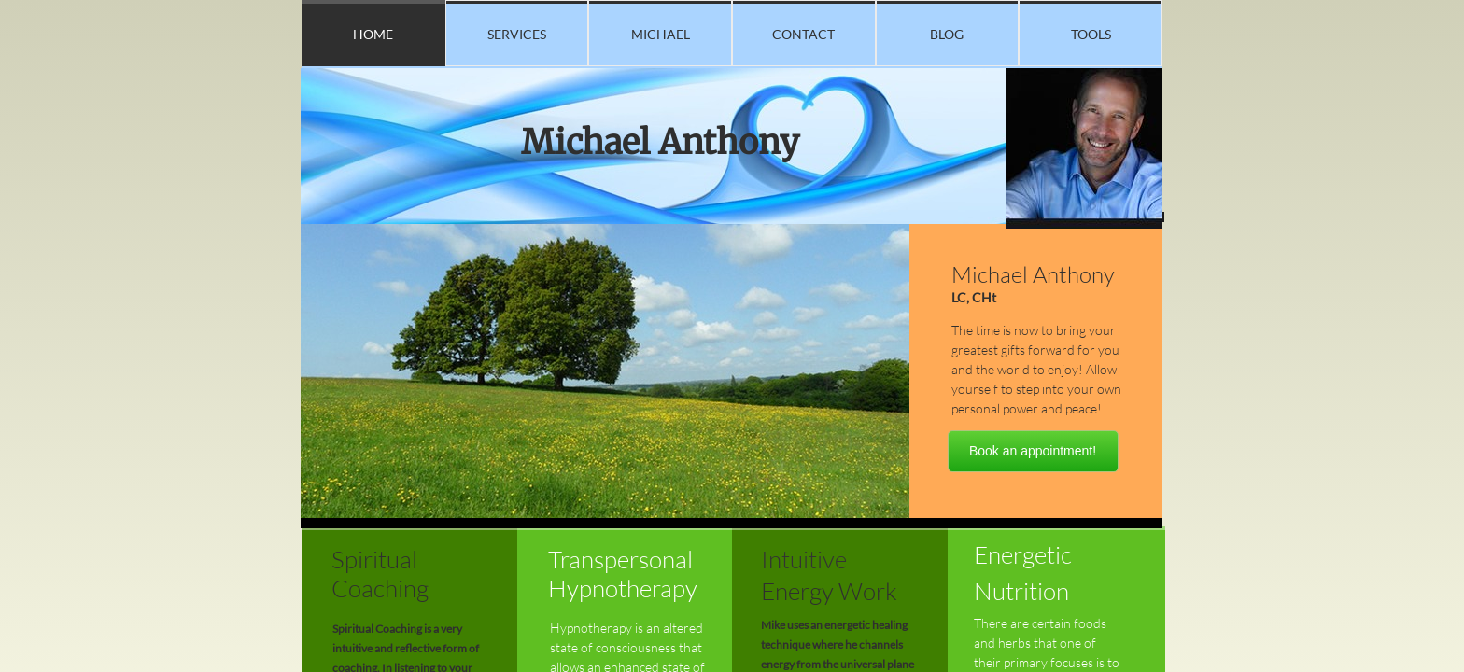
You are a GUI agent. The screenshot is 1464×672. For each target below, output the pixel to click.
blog (947, 34)
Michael (660, 34)
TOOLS (1091, 34)
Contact (803, 34)
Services (516, 34)
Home (373, 34)
